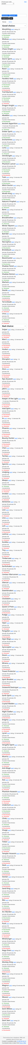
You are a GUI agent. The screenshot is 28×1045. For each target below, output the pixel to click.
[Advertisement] (14, 9)
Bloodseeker (6, 35)
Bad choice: (8, 326)
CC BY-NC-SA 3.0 (21, 1041)
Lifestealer (6, 37)
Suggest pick (5, 18)
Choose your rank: (6, 2)
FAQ (25, 2)
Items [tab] (10, 22)
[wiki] (12, 29)
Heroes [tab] (4, 22)
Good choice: (8, 25)
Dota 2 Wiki (23, 1043)
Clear (11, 18)
